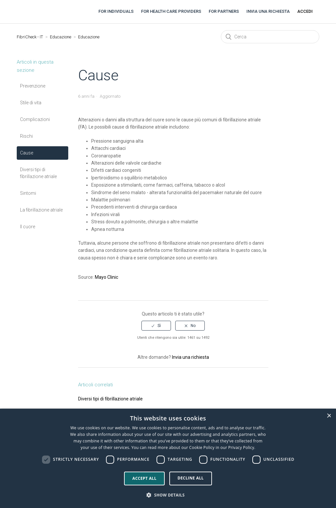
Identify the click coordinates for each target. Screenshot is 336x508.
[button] (168, 495)
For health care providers (171, 11)
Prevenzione (32, 86)
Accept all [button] (144, 478)
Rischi (26, 136)
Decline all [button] (191, 478)
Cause (26, 152)
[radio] (156, 326)
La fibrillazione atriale (41, 210)
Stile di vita (30, 102)
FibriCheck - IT (30, 36)
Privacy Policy (241, 447)
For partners (224, 11)
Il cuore (27, 226)
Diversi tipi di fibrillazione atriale (38, 173)
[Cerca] (270, 36)
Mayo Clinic (106, 277)
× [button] (328, 415)
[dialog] (168, 458)
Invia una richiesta (268, 11)
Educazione (60, 36)
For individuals (116, 11)
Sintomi (28, 193)
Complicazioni (35, 119)
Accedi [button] (305, 11)
